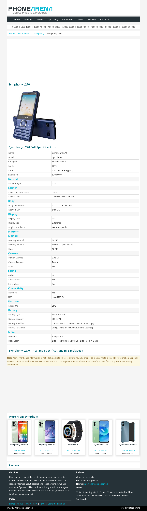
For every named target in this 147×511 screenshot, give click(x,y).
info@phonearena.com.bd (96, 484)
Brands (40, 19)
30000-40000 (83, 27)
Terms (43, 503)
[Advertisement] (73, 59)
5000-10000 (26, 27)
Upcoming (53, 19)
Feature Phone (24, 33)
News (80, 19)
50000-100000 (111, 27)
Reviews (92, 19)
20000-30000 (68, 27)
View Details (19, 453)
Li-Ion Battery (58, 314)
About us (28, 19)
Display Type (14, 218)
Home (17, 19)
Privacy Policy (31, 503)
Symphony (39, 33)
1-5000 (15, 27)
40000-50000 (97, 27)
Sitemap (61, 503)
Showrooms (68, 19)
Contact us (105, 19)
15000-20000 (54, 27)
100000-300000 (128, 27)
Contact (51, 503)
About (20, 503)
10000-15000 (40, 27)
